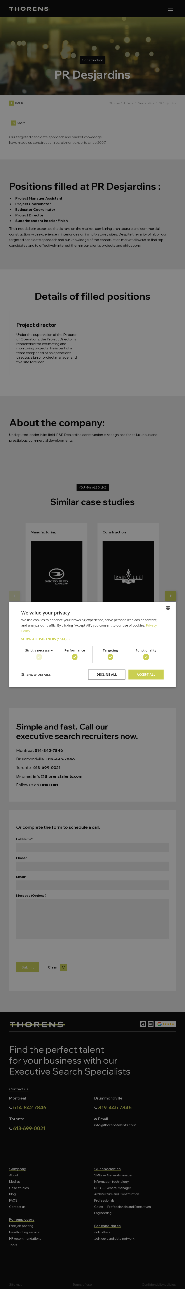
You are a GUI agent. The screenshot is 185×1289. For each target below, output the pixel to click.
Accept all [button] (146, 674)
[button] (92, 639)
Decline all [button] (107, 674)
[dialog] (92, 644)
